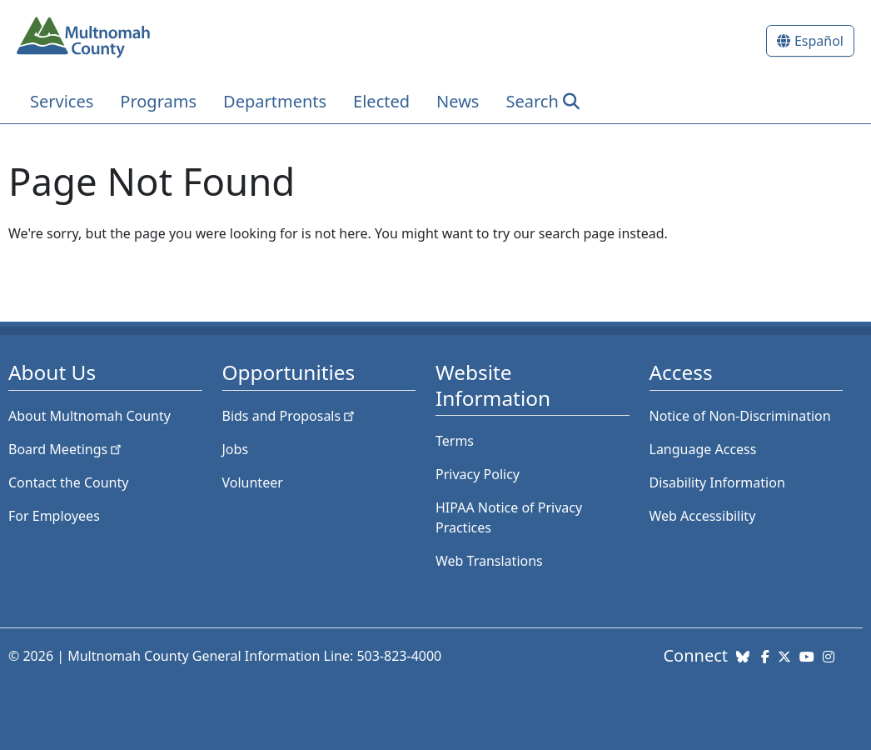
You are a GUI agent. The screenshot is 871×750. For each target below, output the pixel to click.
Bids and (290, 416)
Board (66, 449)
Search (531, 101)
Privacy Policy (478, 474)
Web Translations (489, 561)
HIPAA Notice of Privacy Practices (509, 517)
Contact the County (68, 482)
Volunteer (252, 482)
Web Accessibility (703, 516)
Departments (274, 101)
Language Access (703, 449)
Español (819, 41)
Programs (158, 101)
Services (61, 101)
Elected (381, 101)
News (457, 101)
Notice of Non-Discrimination (740, 416)
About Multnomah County (89, 416)
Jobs (235, 449)
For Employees (54, 516)
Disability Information (717, 482)
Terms (455, 441)
